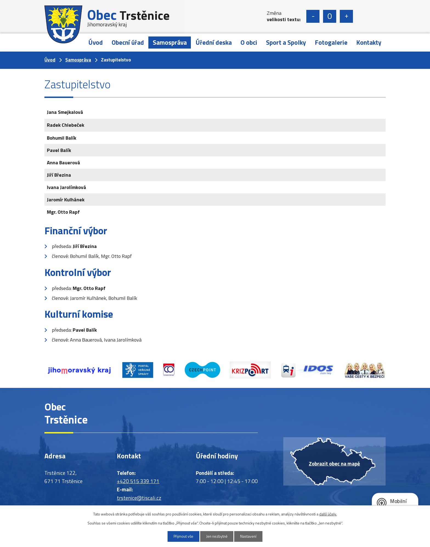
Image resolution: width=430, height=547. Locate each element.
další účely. (328, 514)
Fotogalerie (331, 42)
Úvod (95, 42)
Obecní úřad (128, 42)
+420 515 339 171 (138, 481)
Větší (346, 16)
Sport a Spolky (286, 42)
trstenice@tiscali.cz (139, 498)
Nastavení (250, 536)
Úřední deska (214, 42)
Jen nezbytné (217, 536)
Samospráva (170, 42)
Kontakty (368, 42)
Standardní (329, 16)
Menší (312, 16)
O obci (249, 42)
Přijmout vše (182, 536)
